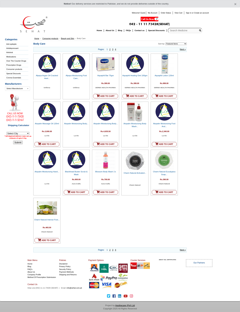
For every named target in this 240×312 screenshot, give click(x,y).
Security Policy (65, 269)
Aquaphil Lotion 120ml (164, 76)
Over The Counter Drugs (16, 61)
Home (36, 38)
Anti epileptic (11, 44)
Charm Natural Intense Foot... (47, 220)
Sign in (188, 13)
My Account (152, 13)
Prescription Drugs (13, 65)
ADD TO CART (105, 95)
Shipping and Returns (68, 275)
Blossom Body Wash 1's (105, 172)
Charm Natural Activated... (135, 173)
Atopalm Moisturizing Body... (76, 124)
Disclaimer (63, 264)
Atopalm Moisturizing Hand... (47, 172)
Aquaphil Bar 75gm (105, 76)
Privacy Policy (64, 266)
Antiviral (9, 52)
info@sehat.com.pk (74, 288)
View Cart (178, 13)
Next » (183, 49)
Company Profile (34, 275)
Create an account (201, 13)
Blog (29, 266)
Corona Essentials (13, 78)
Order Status (166, 13)
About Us (31, 272)
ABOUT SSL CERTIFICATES (167, 259)
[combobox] (17, 88)
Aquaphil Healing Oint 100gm (134, 76)
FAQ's (30, 269)
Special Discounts (13, 74)
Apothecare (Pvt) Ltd (125, 305)
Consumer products (14, 69)
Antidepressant (12, 48)
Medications (11, 57)
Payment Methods (66, 272)
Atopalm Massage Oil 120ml (47, 124)
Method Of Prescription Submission (42, 277)
